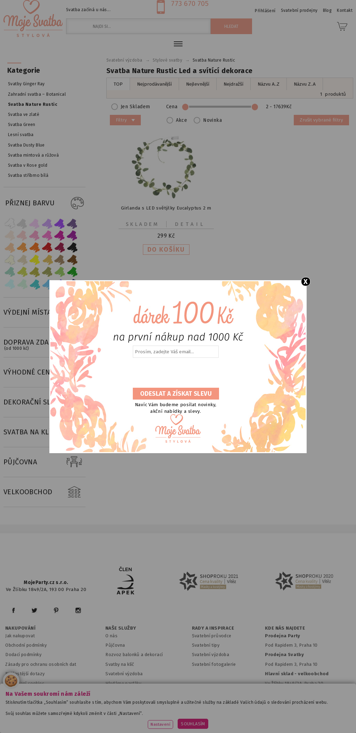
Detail (190, 224)
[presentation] (175, 373)
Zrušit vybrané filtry (321, 120)
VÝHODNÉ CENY (44, 372)
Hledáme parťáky (123, 683)
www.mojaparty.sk (103, 710)
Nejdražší (233, 84)
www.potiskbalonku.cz (149, 719)
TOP (118, 84)
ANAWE (243, 728)
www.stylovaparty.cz (208, 719)
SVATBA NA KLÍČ (44, 432)
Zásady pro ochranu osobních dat (40, 664)
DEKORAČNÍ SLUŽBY (44, 402)
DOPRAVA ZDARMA (44, 342)
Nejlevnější (197, 84)
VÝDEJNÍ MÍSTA (44, 313)
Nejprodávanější (154, 84)
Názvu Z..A (305, 84)
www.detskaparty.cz (225, 710)
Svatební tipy (205, 645)
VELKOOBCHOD (44, 492)
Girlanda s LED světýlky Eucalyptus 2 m (166, 208)
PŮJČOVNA (44, 462)
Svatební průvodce (212, 635)
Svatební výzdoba (124, 673)
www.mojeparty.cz (52, 710)
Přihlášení (265, 10)
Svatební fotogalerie (214, 664)
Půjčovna (115, 645)
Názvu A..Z (269, 84)
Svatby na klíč (119, 664)
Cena (231, 107)
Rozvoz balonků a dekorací (134, 654)
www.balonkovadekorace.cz (290, 710)
